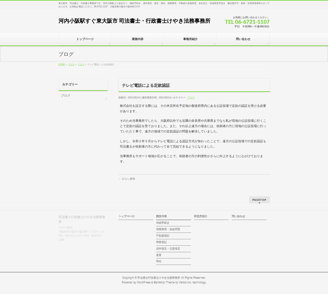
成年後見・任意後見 (168, 248)
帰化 (158, 261)
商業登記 (161, 242)
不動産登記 (162, 235)
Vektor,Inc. (185, 282)
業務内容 (161, 216)
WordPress (144, 282)
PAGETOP (259, 199)
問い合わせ (238, 216)
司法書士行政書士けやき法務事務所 (158, 278)
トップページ (127, 216)
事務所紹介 (200, 216)
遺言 (158, 255)
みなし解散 (127, 178)
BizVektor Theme (164, 282)
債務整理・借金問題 (168, 229)
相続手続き (162, 223)
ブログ (191, 97)
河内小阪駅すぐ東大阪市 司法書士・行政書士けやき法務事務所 (134, 21)
